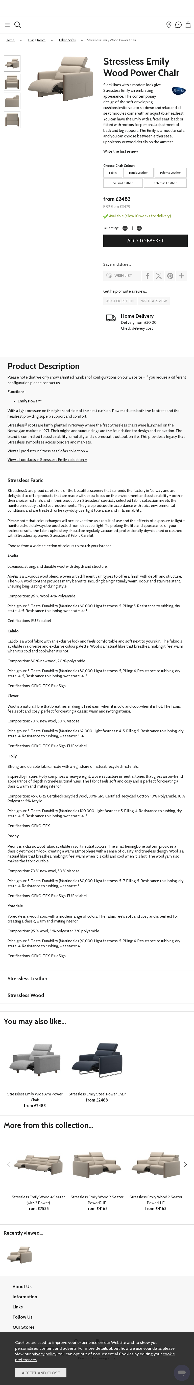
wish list (123, 275)
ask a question (120, 301)
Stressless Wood (26, 995)
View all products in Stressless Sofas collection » (48, 451)
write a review (154, 301)
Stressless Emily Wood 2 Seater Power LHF (156, 1200)
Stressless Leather (27, 978)
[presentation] (8, 1164)
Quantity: (111, 228)
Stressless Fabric (25, 480)
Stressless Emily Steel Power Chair (97, 1094)
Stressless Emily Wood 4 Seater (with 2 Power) (38, 1200)
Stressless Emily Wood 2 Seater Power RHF (97, 1200)
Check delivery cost (137, 328)
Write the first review (120, 151)
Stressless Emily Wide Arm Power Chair (34, 1097)
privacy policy (44, 1353)
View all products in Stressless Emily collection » (47, 459)
